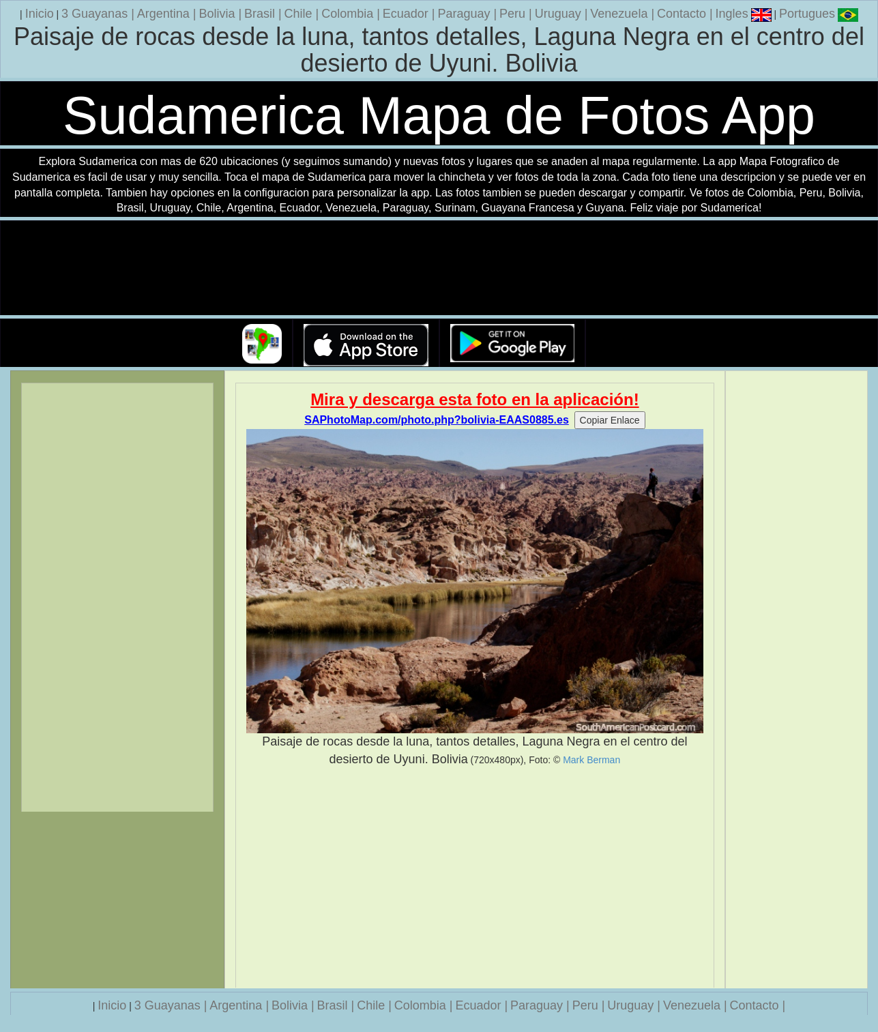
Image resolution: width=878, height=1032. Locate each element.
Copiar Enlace (610, 420)
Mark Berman (591, 759)
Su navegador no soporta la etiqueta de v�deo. (439, 268)
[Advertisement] (474, 877)
